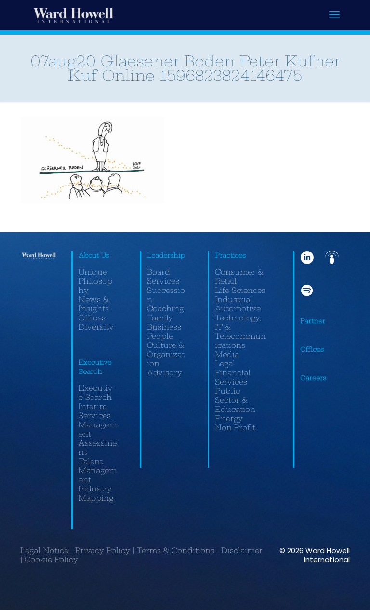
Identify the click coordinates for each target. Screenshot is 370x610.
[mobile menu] (334, 15)
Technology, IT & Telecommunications (240, 331)
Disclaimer (242, 550)
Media (227, 354)
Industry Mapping (96, 493)
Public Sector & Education (235, 400)
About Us (94, 255)
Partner (312, 321)
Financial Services (233, 377)
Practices (230, 255)
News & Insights (94, 304)
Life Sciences (240, 290)
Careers (313, 378)
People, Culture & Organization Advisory (166, 354)
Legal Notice (44, 550)
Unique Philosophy (95, 281)
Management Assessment (98, 438)
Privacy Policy (102, 550)
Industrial (233, 299)
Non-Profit (235, 427)
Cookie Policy (51, 559)
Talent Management (98, 470)
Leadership (166, 255)
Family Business (164, 322)
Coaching (165, 308)
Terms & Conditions (175, 550)
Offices (92, 317)
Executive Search (96, 393)
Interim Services (95, 411)
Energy (229, 418)
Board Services (163, 276)
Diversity (96, 327)
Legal (225, 363)
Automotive (238, 308)
